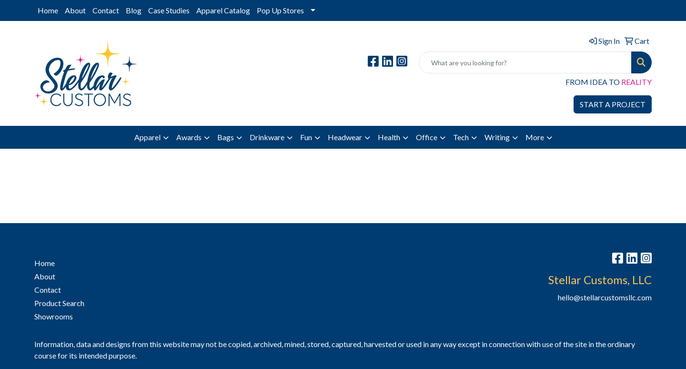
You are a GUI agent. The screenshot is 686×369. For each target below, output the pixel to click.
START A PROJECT (613, 104)
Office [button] (426, 137)
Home (48, 10)
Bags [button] (225, 137)
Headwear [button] (345, 137)
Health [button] (389, 137)
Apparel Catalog (223, 10)
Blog (133, 10)
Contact (105, 10)
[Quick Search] (525, 62)
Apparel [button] (147, 137)
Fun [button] (306, 137)
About (75, 10)
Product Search (59, 303)
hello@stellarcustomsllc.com (605, 297)
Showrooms (53, 316)
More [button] (534, 137)
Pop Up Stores (280, 10)
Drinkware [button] (267, 137)
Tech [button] (461, 137)
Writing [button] (497, 137)
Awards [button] (189, 137)
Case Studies (169, 10)
